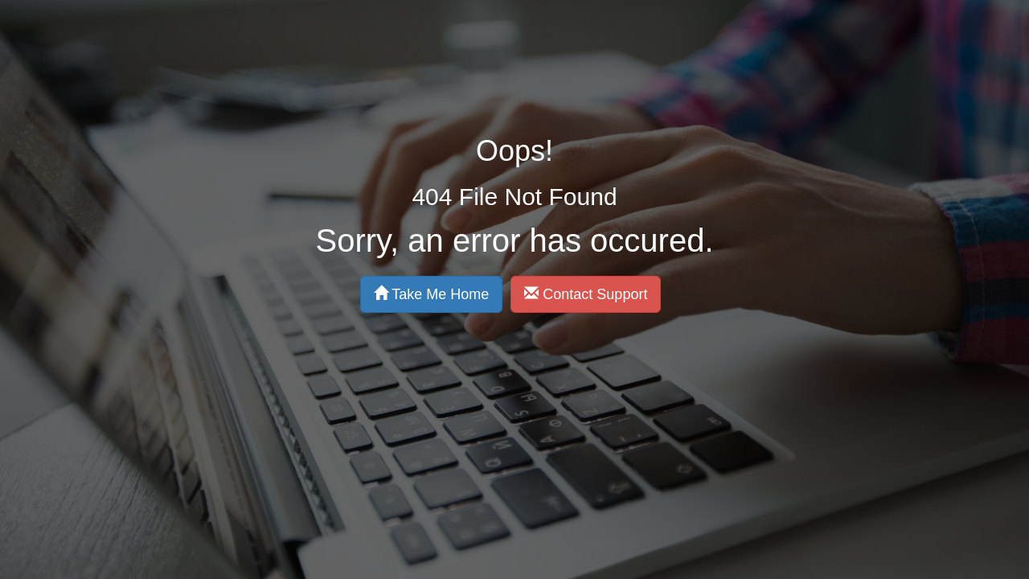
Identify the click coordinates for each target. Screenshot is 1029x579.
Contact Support (517, 232)
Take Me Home (363, 232)
